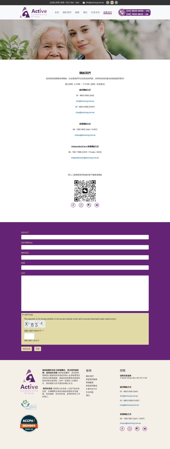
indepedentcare (77, 158)
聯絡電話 (25, 253)
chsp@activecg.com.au (85, 112)
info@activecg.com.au (85, 101)
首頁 (57, 12)
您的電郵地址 (27, 242)
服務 (77, 12)
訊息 (23, 273)
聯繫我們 (107, 12)
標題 (23, 263)
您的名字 (25, 232)
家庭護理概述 (91, 386)
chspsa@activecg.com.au (85, 135)
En (108, 2)
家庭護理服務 (91, 379)
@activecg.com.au (91, 158)
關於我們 (67, 12)
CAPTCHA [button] (28, 315)
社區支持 (95, 12)
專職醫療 (90, 382)
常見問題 (90, 392)
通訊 (85, 12)
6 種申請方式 (91, 389)
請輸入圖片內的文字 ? (33, 331)
